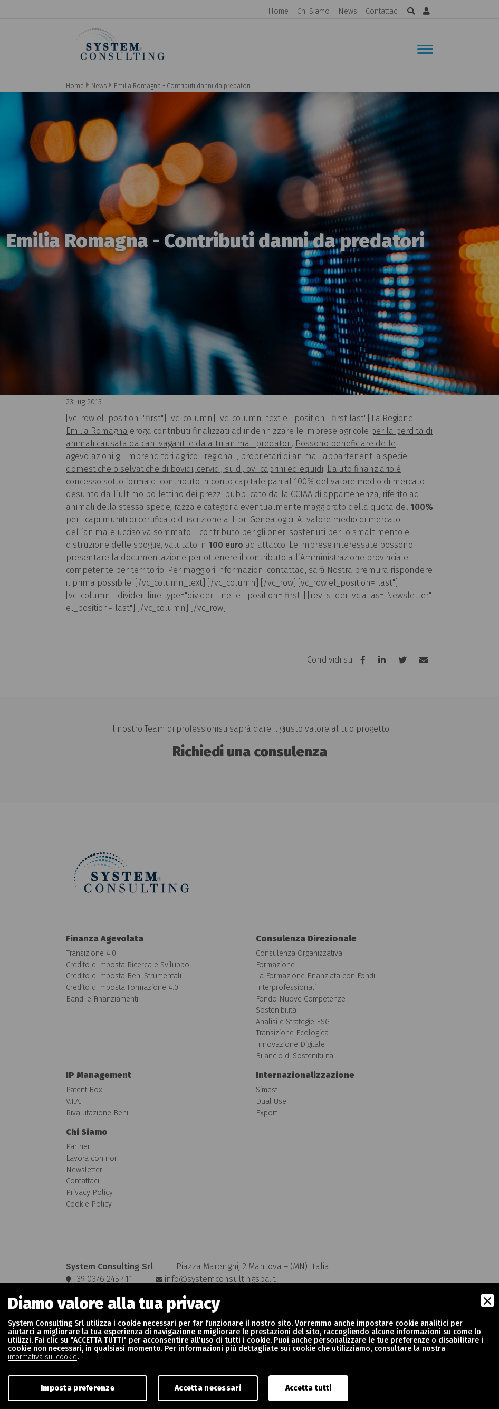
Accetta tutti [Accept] (308, 1388)
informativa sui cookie (42, 1357)
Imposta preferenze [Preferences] (77, 1388)
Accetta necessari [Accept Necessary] (208, 1388)
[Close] (487, 1300)
